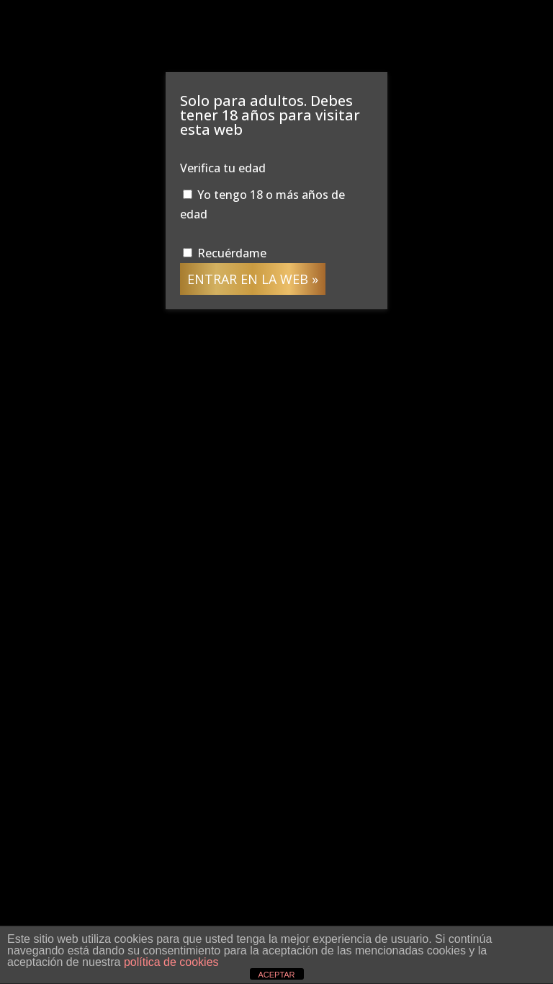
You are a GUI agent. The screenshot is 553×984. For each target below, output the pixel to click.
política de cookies (171, 962)
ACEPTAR (276, 974)
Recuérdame (224, 253)
